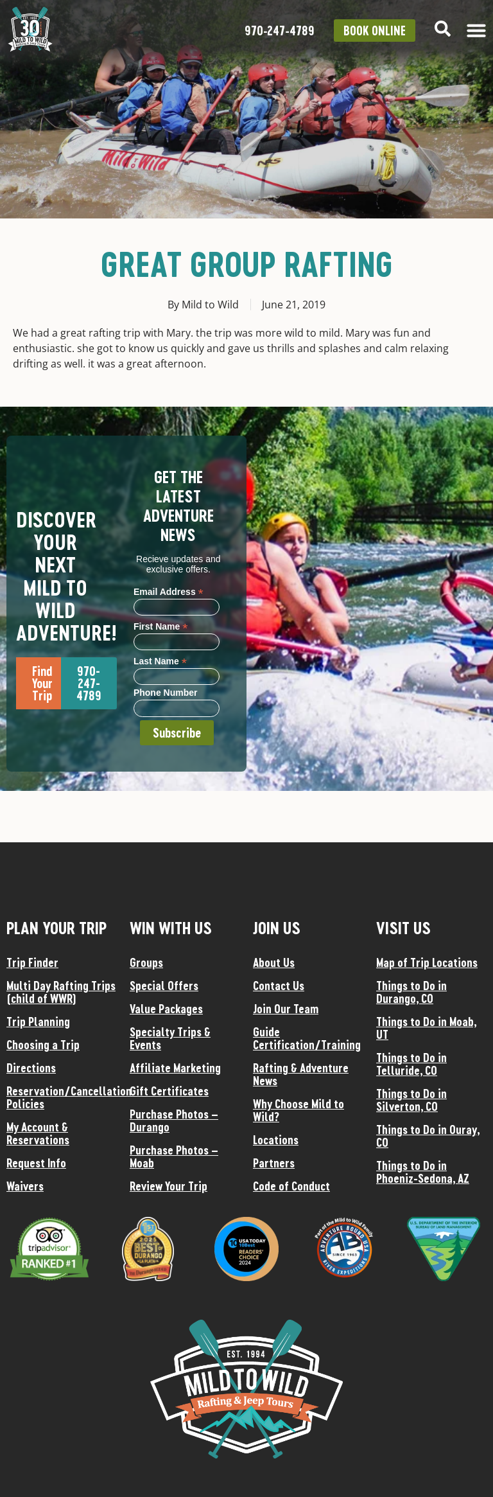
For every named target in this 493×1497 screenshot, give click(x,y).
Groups (146, 962)
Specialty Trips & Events (170, 1038)
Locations (275, 1140)
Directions (31, 1068)
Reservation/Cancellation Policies (61, 1097)
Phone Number (166, 693)
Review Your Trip (168, 1186)
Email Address (168, 591)
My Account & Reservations (37, 1133)
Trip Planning (38, 1021)
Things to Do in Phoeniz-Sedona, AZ (422, 1171)
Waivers (25, 1186)
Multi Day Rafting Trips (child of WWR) (61, 992)
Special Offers (164, 986)
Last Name (160, 660)
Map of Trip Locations (427, 962)
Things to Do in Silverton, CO (411, 1099)
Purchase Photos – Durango (174, 1120)
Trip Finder (32, 962)
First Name (160, 626)
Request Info (36, 1163)
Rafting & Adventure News (301, 1074)
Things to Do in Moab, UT (426, 1027)
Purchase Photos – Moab (174, 1156)
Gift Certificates (169, 1091)
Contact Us (278, 986)
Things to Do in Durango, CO (411, 992)
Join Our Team (285, 1009)
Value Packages (166, 1009)
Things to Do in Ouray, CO (428, 1135)
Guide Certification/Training (307, 1038)
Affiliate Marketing (175, 1068)
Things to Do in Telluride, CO (411, 1063)
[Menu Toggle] (476, 30)
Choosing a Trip (43, 1045)
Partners (274, 1163)
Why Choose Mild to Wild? (298, 1110)
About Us (274, 962)
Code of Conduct (291, 1186)
